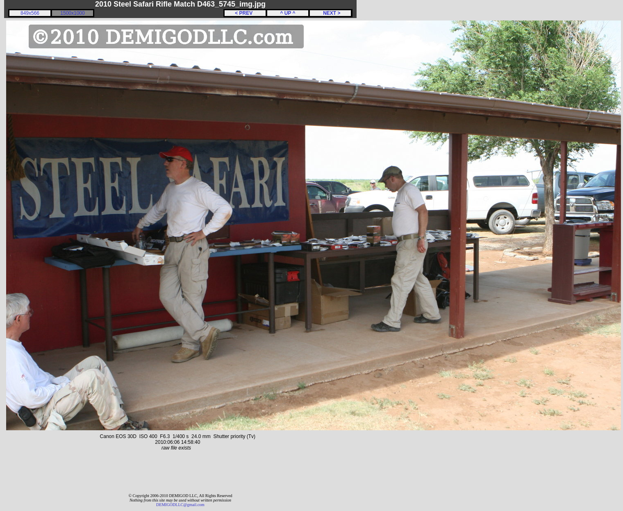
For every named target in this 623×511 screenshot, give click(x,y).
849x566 (29, 13)
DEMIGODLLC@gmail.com (180, 504)
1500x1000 (72, 13)
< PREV (245, 13)
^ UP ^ (287, 13)
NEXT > (330, 13)
